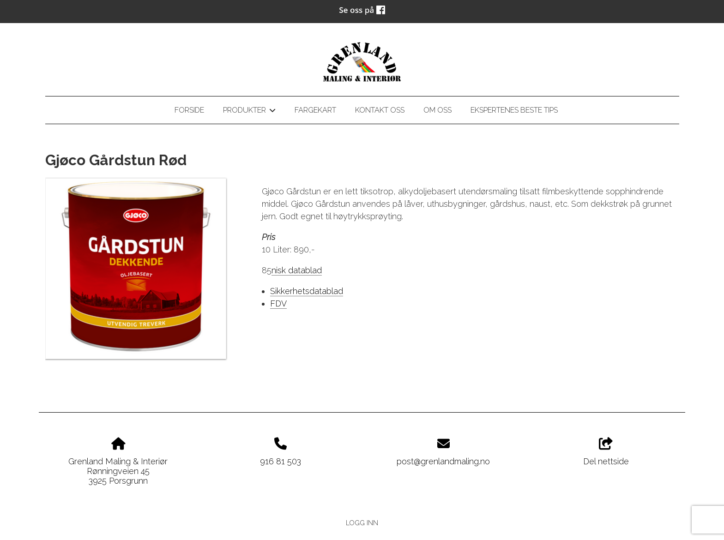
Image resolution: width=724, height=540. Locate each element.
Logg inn (362, 523)
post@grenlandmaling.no (443, 461)
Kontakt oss (379, 110)
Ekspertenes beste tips (514, 110)
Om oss (437, 110)
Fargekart (315, 110)
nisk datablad (297, 270)
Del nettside (606, 452)
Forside (189, 110)
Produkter (249, 112)
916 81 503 (280, 461)
